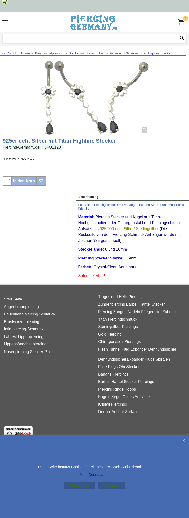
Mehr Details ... (91, 475)
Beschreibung (88, 197)
